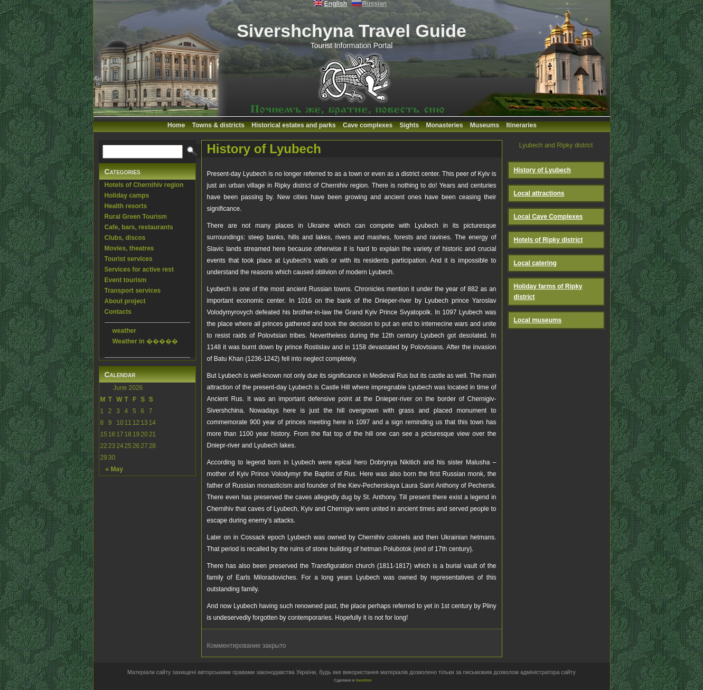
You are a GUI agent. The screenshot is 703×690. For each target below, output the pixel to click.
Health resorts (126, 206)
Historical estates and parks (293, 125)
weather (124, 330)
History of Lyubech (264, 149)
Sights (409, 125)
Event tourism (126, 280)
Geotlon (364, 680)
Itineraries (522, 125)
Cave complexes (367, 125)
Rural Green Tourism (136, 216)
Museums (484, 125)
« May (114, 469)
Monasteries (444, 125)
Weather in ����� (145, 341)
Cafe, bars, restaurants (139, 227)
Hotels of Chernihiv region (144, 185)
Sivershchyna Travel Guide (351, 31)
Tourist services (129, 259)
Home (176, 125)
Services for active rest (139, 269)
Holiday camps (127, 195)
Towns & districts (218, 125)
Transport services (133, 290)
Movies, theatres (129, 248)
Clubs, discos (125, 237)
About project (125, 301)
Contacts (118, 311)
